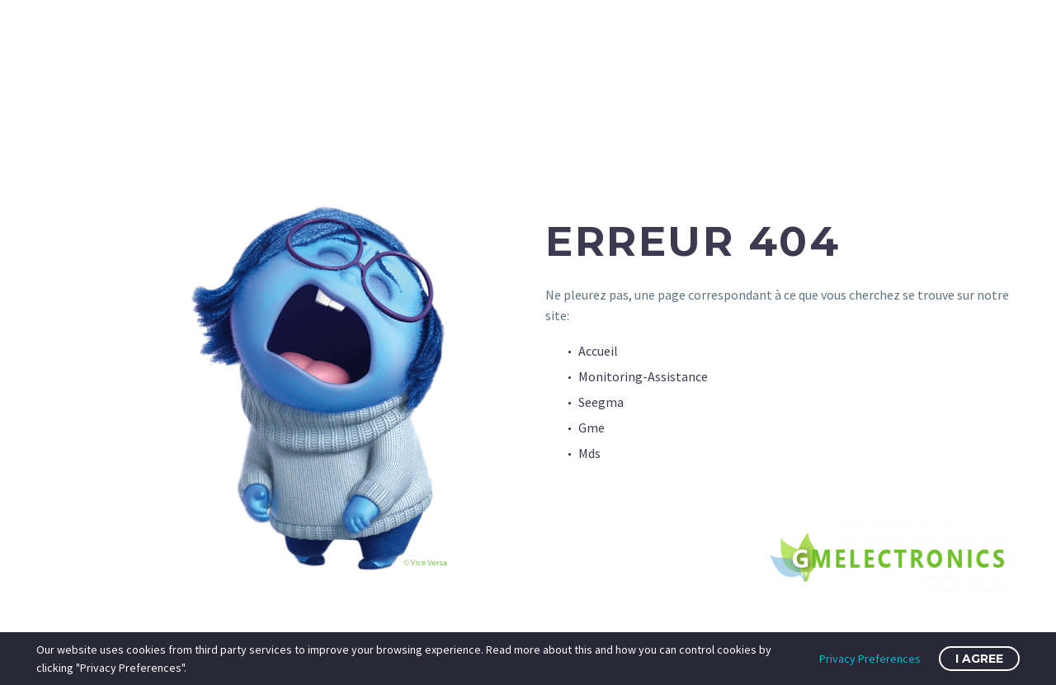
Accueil (598, 350)
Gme (591, 427)
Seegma (601, 402)
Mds (589, 453)
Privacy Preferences (870, 658)
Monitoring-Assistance (643, 376)
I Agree (979, 658)
